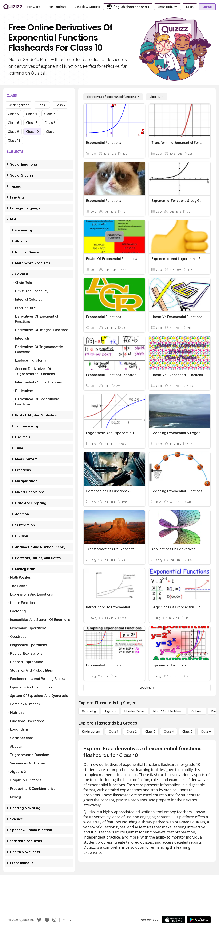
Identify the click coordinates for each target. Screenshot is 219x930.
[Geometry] (88, 711)
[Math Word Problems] (168, 711)
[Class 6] (205, 731)
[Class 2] (131, 731)
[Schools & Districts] (87, 6)
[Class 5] (187, 731)
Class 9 (13, 131)
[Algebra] (110, 711)
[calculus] (197, 711)
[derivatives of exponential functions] (113, 96)
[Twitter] (39, 919)
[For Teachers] (57, 6)
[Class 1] (113, 731)
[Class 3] (150, 731)
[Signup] (207, 6)
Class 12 (14, 140)
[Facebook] (47, 919)
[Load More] (147, 687)
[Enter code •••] (167, 6)
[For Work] (34, 6)
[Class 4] (168, 731)
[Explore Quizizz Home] (12, 7)
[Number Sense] (134, 711)
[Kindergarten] (91, 731)
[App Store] (173, 919)
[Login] (190, 6)
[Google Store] (199, 919)
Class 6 (13, 123)
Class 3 (13, 114)
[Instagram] (54, 919)
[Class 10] (156, 96)
